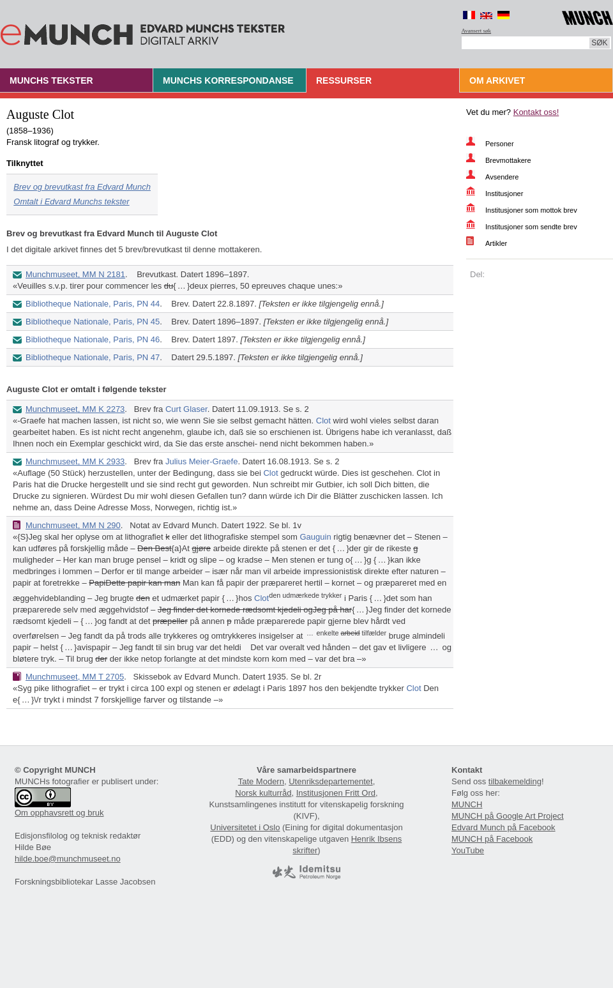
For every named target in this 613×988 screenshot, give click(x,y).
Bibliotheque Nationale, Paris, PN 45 (93, 321)
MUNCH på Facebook (492, 839)
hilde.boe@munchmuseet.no (68, 858)
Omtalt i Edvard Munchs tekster (71, 201)
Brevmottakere (508, 160)
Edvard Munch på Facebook (503, 827)
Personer (499, 144)
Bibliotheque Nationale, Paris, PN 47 (93, 357)
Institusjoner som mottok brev (531, 210)
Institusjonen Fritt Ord (335, 793)
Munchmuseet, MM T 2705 (75, 676)
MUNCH (466, 804)
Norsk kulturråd (263, 793)
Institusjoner (504, 193)
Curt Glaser (186, 409)
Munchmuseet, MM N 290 (73, 525)
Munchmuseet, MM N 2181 (75, 274)
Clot (323, 420)
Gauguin (315, 537)
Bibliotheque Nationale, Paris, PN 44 (93, 303)
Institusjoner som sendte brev (531, 227)
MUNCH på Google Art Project (507, 816)
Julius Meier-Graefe (201, 461)
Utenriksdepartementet (331, 781)
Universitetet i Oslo (245, 827)
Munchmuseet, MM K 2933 (75, 461)
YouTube (467, 850)
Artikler (496, 243)
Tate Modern (261, 781)
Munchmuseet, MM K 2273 (75, 409)
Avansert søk (477, 30)
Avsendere (501, 177)
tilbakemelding (514, 781)
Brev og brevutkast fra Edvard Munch (82, 187)
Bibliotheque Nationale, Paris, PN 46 (93, 339)
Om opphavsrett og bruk (59, 812)
